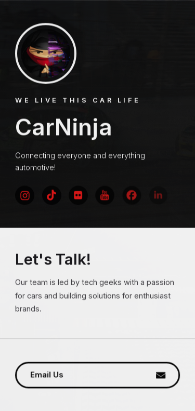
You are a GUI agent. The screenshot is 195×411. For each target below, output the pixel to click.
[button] (24, 195)
